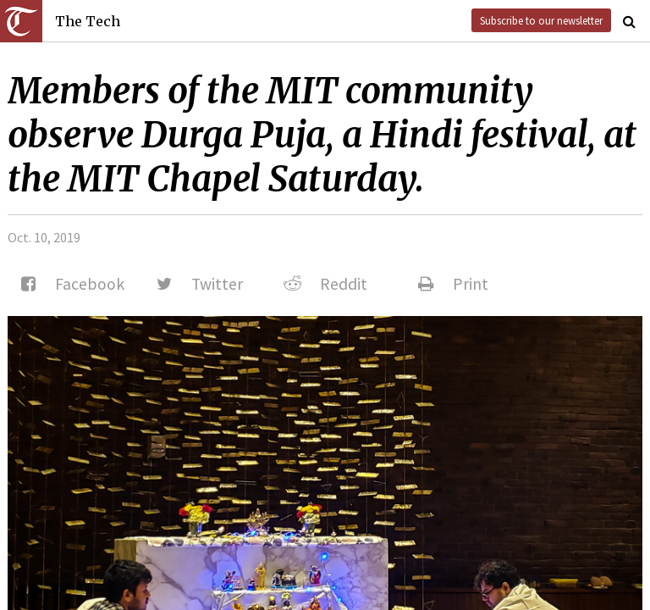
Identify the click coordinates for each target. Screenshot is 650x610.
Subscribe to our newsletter (541, 20)
